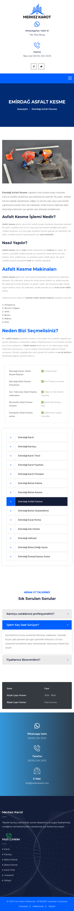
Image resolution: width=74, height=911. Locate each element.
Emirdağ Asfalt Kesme (24, 501)
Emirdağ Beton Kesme (24, 492)
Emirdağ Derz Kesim (23, 529)
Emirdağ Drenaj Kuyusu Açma (28, 556)
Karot (7, 849)
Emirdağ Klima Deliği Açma (27, 547)
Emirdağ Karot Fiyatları (25, 465)
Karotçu (8, 854)
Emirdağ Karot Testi (23, 455)
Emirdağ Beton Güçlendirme (28, 510)
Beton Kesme (11, 864)
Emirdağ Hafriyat (22, 538)
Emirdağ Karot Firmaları (25, 474)
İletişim (7, 880)
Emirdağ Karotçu (21, 446)
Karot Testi (9, 870)
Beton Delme (10, 859)
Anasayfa (22, 109)
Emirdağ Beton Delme (24, 483)
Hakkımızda (38, 906)
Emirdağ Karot (20, 437)
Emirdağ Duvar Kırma (24, 520)
